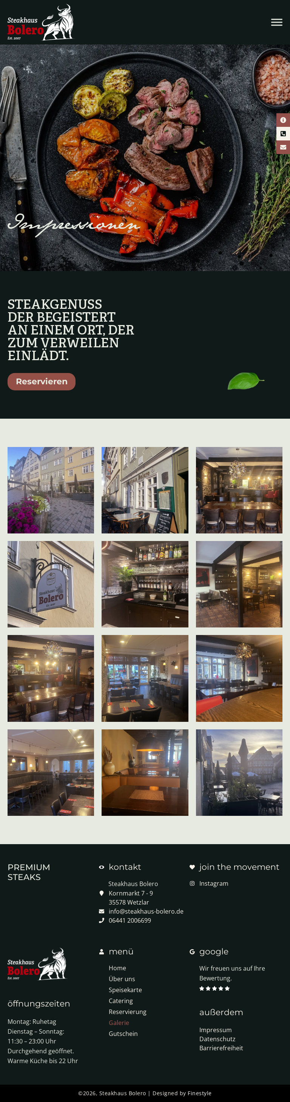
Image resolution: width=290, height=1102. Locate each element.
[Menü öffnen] (276, 22)
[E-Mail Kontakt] (283, 147)
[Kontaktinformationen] (283, 120)
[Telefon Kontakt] (283, 133)
